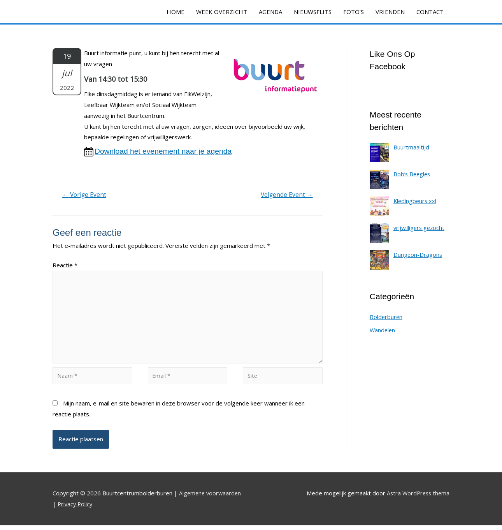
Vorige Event (85, 195)
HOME (175, 12)
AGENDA (270, 12)
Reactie (65, 266)
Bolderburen (386, 317)
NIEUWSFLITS (313, 12)
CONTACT (430, 12)
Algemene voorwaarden (211, 498)
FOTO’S (353, 12)
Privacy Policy (76, 509)
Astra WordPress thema (416, 498)
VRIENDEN (390, 12)
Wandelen (383, 331)
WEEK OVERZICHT (221, 12)
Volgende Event (285, 195)
